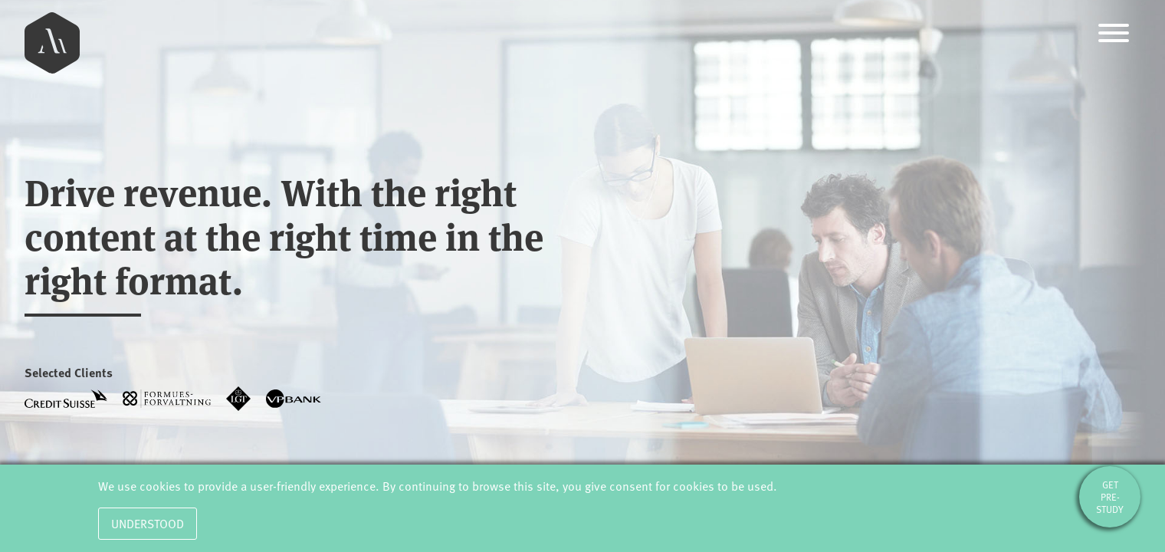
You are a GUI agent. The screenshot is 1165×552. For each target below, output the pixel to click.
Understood (147, 523)
